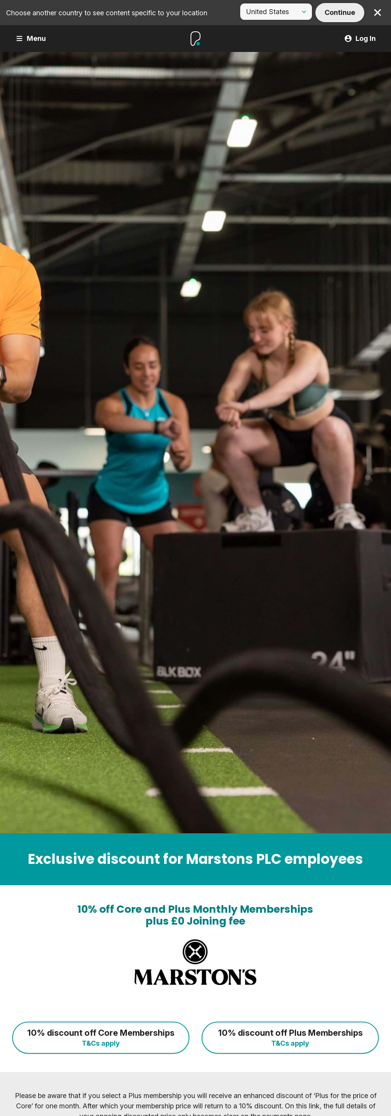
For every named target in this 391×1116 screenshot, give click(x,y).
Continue (340, 12)
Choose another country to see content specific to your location (106, 13)
